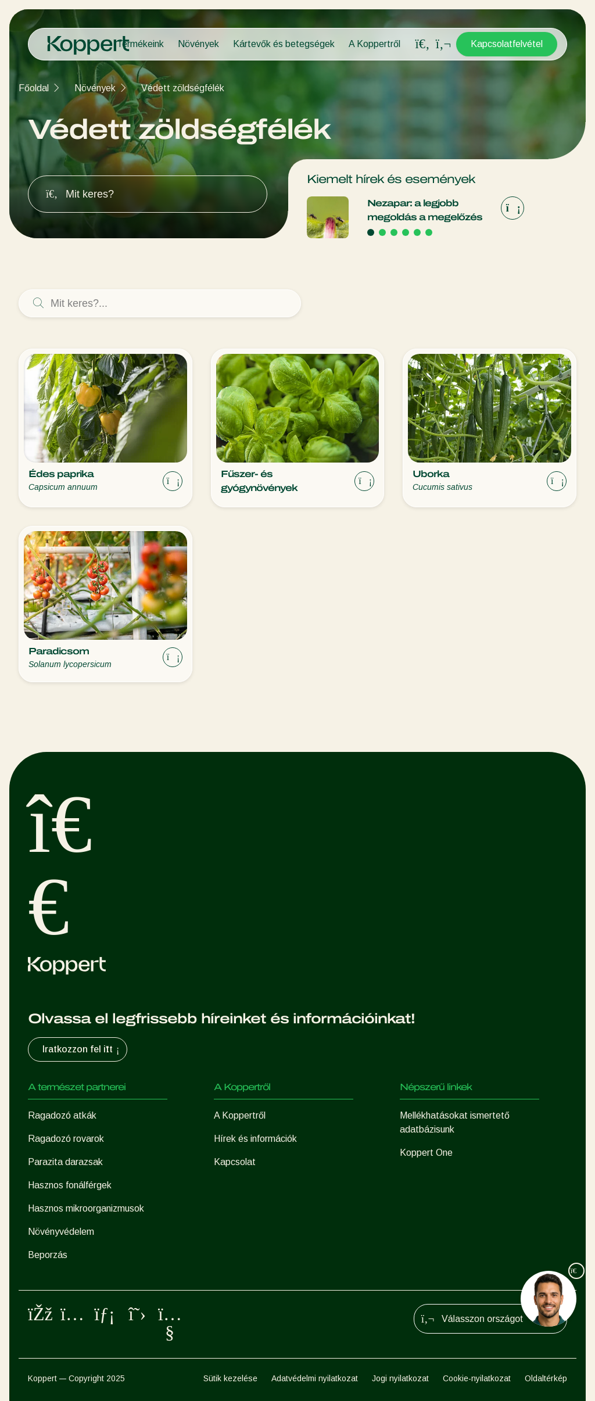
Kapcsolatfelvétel (507, 44)
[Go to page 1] (370, 232)
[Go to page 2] (382, 232)
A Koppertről (374, 44)
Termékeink (140, 44)
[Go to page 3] (393, 232)
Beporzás (47, 1255)
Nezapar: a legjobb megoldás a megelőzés (424, 210)
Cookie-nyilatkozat (477, 1378)
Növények (198, 44)
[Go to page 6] (428, 232)
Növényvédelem (61, 1232)
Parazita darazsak (65, 1162)
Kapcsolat (235, 1162)
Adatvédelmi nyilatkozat (314, 1378)
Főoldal (34, 88)
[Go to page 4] (405, 232)
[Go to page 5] (417, 232)
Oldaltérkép (546, 1378)
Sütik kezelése (230, 1378)
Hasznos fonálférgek (70, 1185)
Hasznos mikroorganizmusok (86, 1208)
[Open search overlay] (422, 44)
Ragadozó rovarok (66, 1139)
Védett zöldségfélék (182, 88)
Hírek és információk (255, 1139)
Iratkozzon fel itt (82, 1049)
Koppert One (426, 1153)
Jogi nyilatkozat (400, 1378)
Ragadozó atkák (62, 1115)
